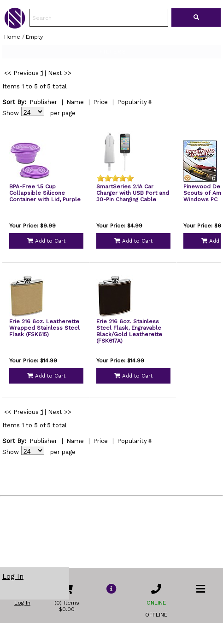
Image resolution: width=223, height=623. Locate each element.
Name (75, 127)
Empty (34, 37)
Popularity (132, 127)
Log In (12, 576)
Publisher (43, 127)
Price (100, 127)
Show (10, 138)
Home (12, 37)
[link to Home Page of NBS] (14, 26)
